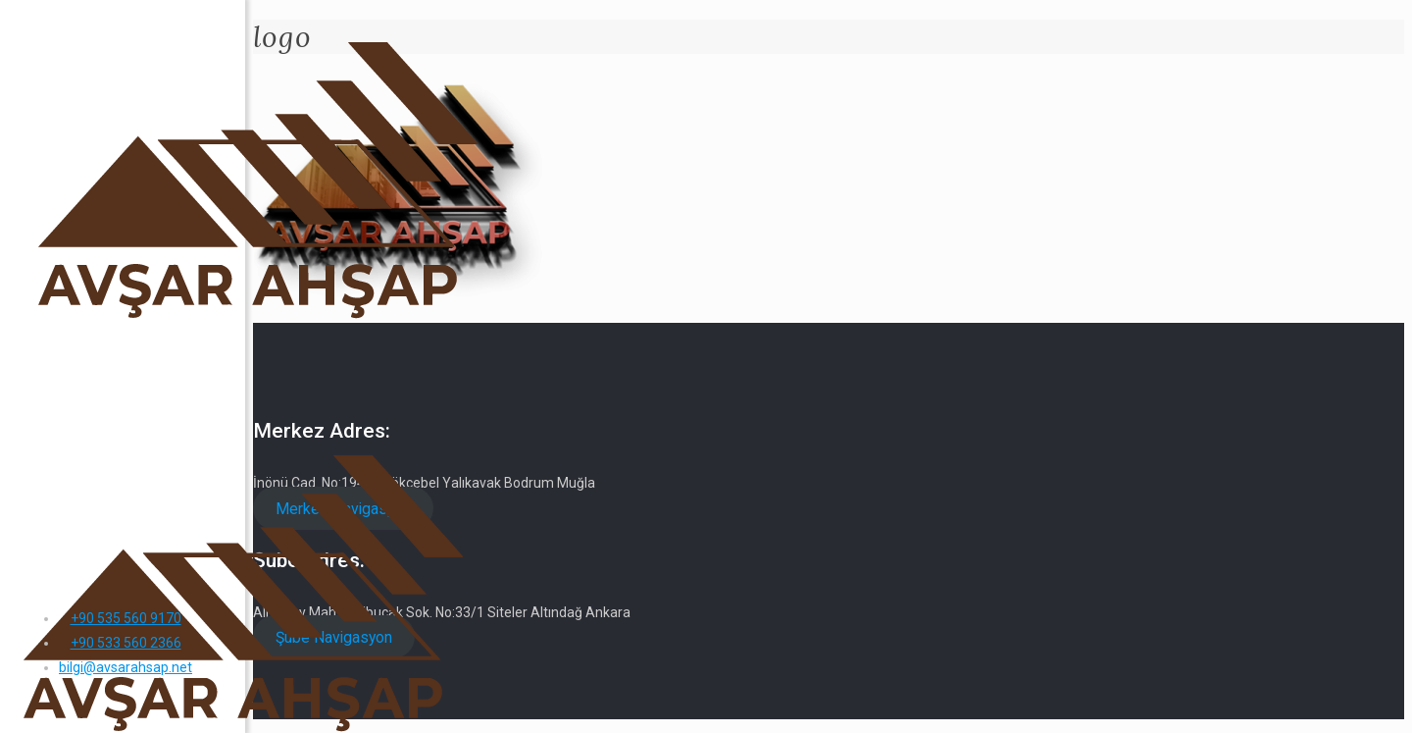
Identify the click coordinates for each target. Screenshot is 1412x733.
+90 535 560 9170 (126, 618)
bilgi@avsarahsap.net (125, 667)
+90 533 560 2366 (126, 643)
